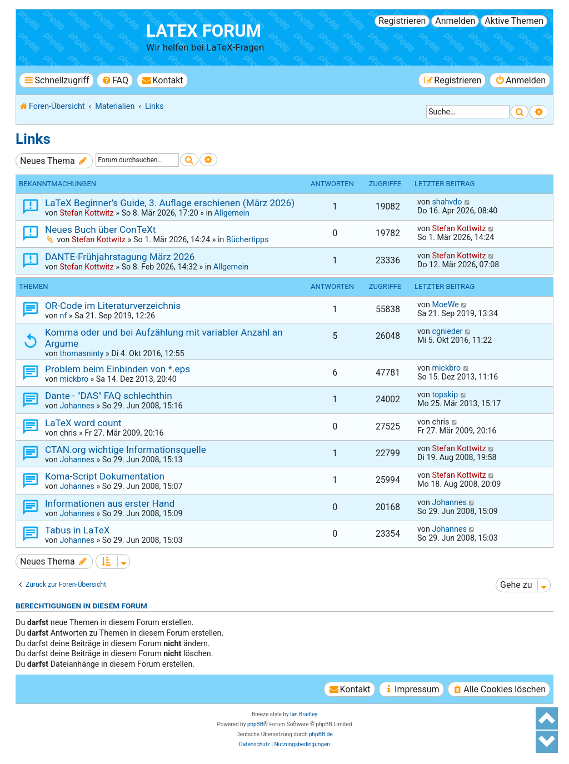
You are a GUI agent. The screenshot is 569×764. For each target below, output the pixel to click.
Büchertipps (247, 239)
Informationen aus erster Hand (109, 503)
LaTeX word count (83, 422)
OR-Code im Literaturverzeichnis (113, 305)
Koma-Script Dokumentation (104, 476)
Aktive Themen (514, 21)
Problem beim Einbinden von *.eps (117, 368)
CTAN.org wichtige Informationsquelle (125, 449)
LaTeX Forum (203, 31)
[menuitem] (115, 80)
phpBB (255, 724)
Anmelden (455, 21)
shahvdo (447, 201)
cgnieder (447, 331)
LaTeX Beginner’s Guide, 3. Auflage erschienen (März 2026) (170, 202)
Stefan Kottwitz (86, 212)
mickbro (73, 378)
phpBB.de (321, 734)
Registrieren (402, 21)
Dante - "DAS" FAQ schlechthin (108, 395)
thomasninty (81, 353)
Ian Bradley (303, 714)
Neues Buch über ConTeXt (100, 229)
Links (33, 139)
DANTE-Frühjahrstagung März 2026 (119, 256)
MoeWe (445, 304)
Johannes (76, 405)
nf (63, 315)
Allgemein (231, 212)
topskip (445, 394)
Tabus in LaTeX (77, 530)
